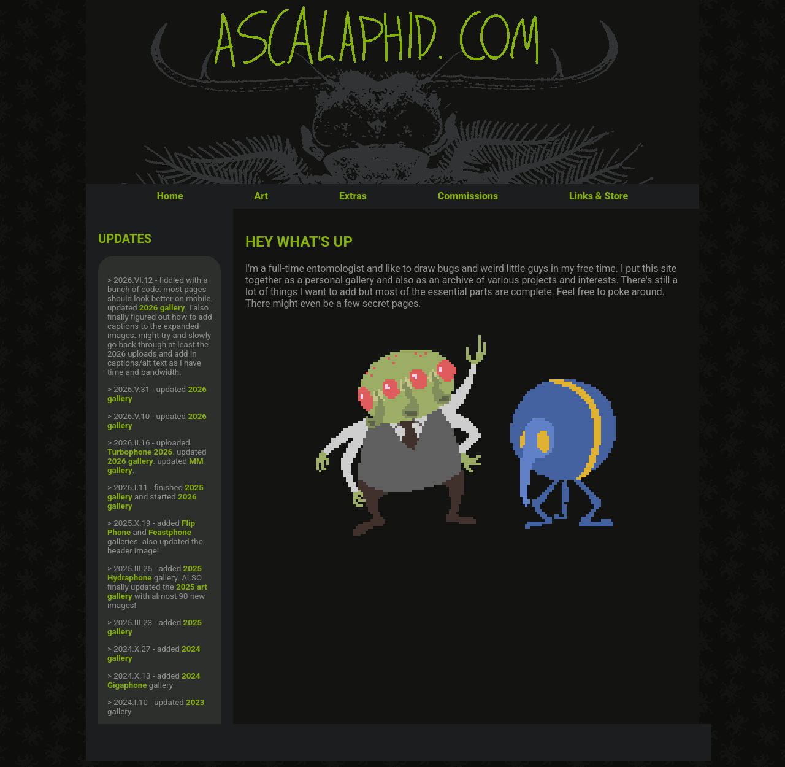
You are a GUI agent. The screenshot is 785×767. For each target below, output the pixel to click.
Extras (353, 196)
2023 (195, 702)
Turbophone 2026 (139, 452)
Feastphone (169, 532)
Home (170, 196)
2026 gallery (162, 307)
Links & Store (598, 196)
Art (261, 196)
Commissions (468, 196)
